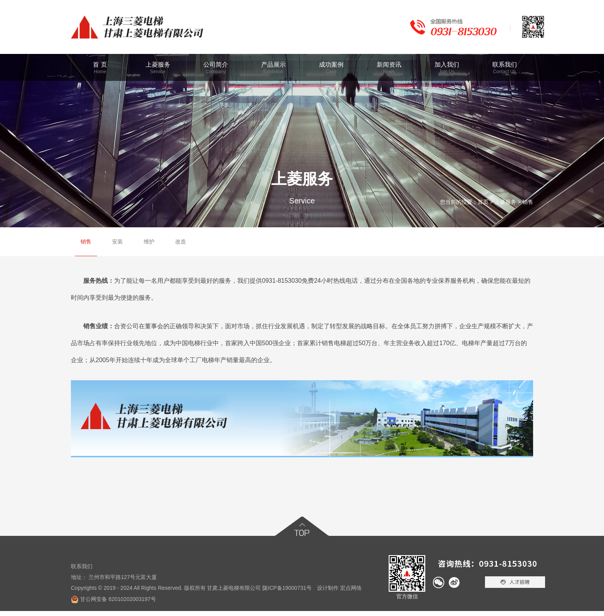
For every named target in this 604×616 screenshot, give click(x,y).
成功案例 (331, 64)
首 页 (100, 64)
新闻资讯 (389, 64)
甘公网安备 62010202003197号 (118, 599)
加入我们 (447, 64)
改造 (180, 241)
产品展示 (273, 64)
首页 (483, 202)
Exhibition (273, 71)
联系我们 (504, 64)
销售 (527, 202)
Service (157, 71)
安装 (117, 241)
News (388, 71)
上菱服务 (158, 64)
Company (215, 71)
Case (330, 71)
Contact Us (504, 71)
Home (100, 71)
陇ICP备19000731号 (287, 588)
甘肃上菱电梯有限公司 (234, 588)
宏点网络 (351, 588)
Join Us (446, 71)
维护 (149, 241)
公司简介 (215, 64)
